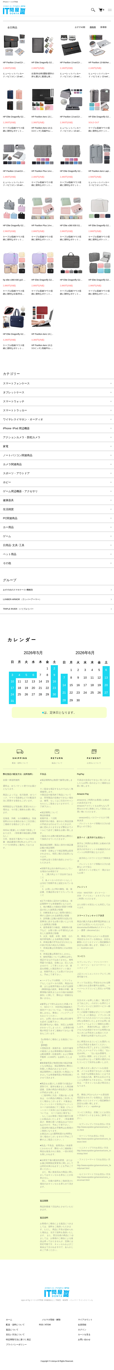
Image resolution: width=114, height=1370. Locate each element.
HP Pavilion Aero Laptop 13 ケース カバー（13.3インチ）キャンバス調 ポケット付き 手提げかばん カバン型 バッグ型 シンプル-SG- (99, 171)
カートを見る (81, 1337)
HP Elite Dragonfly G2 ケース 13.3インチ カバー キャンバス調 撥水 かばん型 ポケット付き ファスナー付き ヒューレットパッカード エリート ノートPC (99, 225)
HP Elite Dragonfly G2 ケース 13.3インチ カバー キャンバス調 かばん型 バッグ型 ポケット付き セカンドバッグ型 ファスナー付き (14, 117)
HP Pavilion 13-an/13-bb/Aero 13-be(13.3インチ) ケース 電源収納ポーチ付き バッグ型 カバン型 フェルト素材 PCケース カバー (14, 62)
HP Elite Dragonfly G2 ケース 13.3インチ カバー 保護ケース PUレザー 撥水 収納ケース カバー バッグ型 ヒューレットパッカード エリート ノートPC (42, 62)
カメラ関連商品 (12, 464)
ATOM (48, 1327)
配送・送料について (12, 1327)
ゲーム (7, 536)
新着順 (103, 27)
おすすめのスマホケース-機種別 (22, 590)
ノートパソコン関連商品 (17, 455)
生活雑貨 (8, 509)
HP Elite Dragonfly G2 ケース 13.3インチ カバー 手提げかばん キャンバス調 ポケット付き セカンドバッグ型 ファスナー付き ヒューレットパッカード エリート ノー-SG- (14, 334)
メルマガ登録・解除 (48, 1322)
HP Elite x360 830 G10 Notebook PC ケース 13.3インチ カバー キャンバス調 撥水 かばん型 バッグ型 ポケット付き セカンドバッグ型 (71, 225)
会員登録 (79, 1327)
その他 (7, 563)
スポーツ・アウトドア (16, 473)
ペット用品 (9, 554)
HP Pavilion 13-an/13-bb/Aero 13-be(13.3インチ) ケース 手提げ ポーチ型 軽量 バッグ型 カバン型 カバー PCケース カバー (14, 171)
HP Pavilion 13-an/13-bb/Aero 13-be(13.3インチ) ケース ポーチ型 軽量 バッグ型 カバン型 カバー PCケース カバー (71, 117)
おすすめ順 (80, 27)
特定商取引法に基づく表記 (15, 1342)
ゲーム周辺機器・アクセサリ (20, 491)
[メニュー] (109, 9)
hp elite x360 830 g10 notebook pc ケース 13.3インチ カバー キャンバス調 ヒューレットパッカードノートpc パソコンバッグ (14, 280)
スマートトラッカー (15, 410)
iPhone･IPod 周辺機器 (16, 428)
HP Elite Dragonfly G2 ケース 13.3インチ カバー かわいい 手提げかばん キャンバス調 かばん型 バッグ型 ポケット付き (71, 171)
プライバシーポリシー (13, 1347)
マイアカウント (82, 1322)
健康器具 (8, 500)
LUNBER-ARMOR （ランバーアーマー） (27, 600)
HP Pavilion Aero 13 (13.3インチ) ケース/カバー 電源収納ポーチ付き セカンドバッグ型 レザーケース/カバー (42, 117)
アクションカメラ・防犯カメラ (21, 437)
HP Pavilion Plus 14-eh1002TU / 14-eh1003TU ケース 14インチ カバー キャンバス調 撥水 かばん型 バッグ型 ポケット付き (42, 225)
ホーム (6, 1322)
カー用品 (8, 527)
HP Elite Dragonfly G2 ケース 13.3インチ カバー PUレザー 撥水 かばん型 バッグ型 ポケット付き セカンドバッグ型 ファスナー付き (99, 117)
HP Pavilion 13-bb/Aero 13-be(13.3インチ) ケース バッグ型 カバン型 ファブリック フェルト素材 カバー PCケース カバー (99, 62)
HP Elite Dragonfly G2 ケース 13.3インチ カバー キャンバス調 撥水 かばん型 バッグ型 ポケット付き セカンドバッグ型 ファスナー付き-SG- (71, 280)
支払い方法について (12, 1337)
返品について (9, 1332)
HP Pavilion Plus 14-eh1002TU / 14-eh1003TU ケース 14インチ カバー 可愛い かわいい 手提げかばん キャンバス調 (42, 171)
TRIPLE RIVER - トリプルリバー (22, 611)
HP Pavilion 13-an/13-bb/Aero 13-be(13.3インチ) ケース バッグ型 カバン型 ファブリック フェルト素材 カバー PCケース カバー (71, 62)
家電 (5, 446)
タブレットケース (13, 392)
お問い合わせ (81, 1342)
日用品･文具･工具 (13, 545)
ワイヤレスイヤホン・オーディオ (23, 419)
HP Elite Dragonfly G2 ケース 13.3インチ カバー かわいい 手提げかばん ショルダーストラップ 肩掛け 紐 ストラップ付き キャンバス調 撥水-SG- (14, 225)
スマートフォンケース (16, 383)
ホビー (7, 482)
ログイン (79, 1332)
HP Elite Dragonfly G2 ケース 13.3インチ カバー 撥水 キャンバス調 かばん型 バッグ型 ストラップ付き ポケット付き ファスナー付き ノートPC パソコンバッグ (42, 280)
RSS (41, 1327)
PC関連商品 (10, 518)
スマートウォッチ (13, 401)
